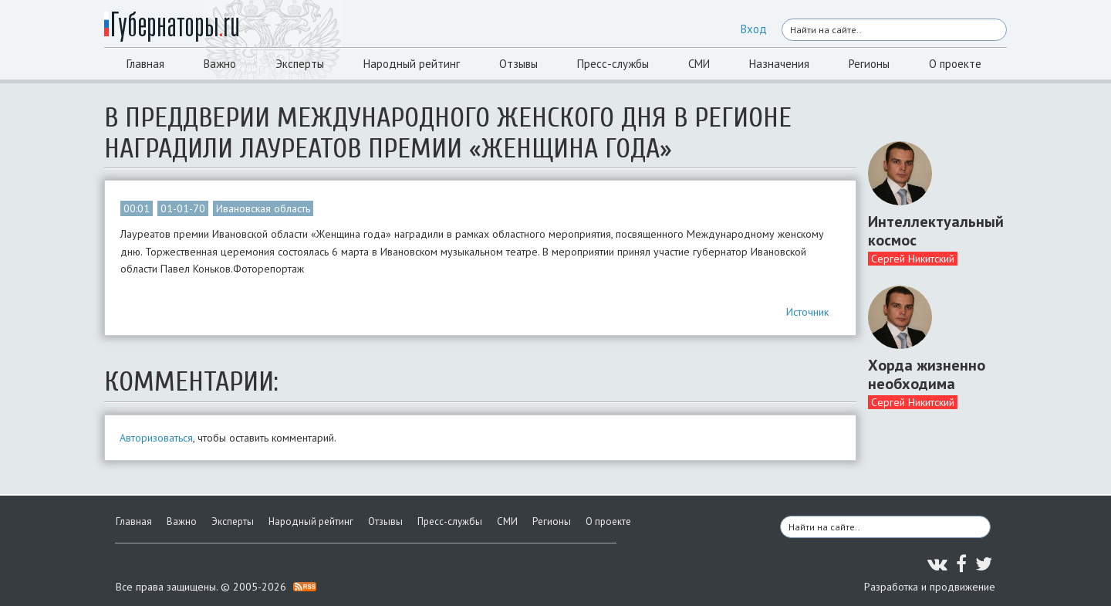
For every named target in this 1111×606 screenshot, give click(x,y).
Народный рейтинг (411, 63)
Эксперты (299, 63)
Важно (220, 63)
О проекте (955, 63)
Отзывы (518, 63)
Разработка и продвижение (929, 587)
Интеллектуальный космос (931, 230)
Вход (754, 29)
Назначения (779, 63)
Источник (807, 312)
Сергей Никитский (912, 259)
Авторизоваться (156, 438)
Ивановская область (263, 208)
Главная (145, 63)
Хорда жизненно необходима (926, 374)
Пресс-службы (613, 63)
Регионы (869, 63)
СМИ (699, 63)
